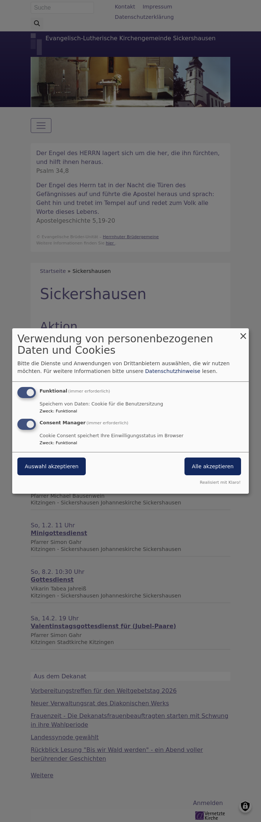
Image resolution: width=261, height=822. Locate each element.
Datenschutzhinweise (172, 371)
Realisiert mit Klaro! (220, 482)
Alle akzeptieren (213, 466)
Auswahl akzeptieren (51, 466)
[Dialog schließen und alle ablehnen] (243, 333)
